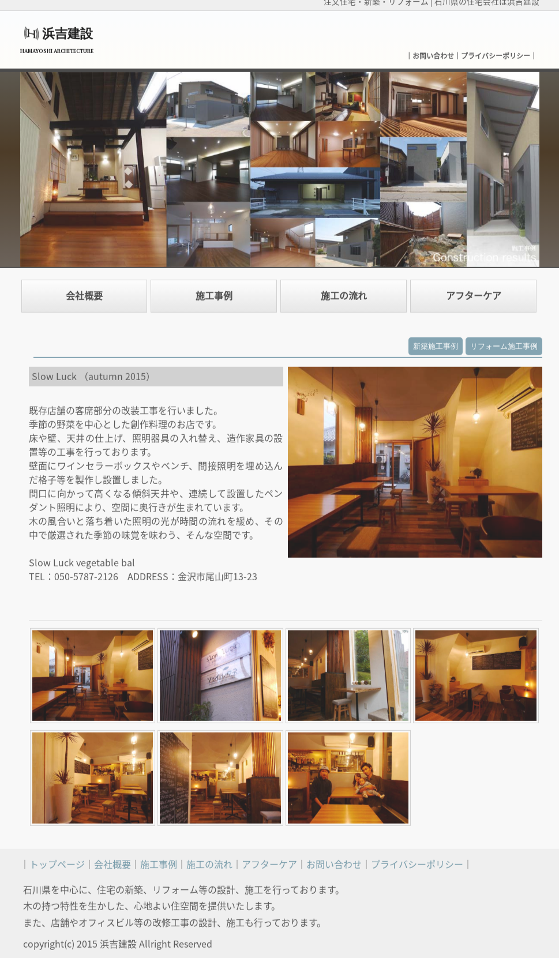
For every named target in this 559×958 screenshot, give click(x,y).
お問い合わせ (433, 52)
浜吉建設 (67, 30)
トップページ (57, 861)
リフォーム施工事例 (504, 343)
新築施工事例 (435, 343)
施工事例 (214, 292)
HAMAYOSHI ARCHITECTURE (56, 47)
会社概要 (84, 292)
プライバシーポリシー (495, 52)
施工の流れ (344, 292)
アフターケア (473, 292)
